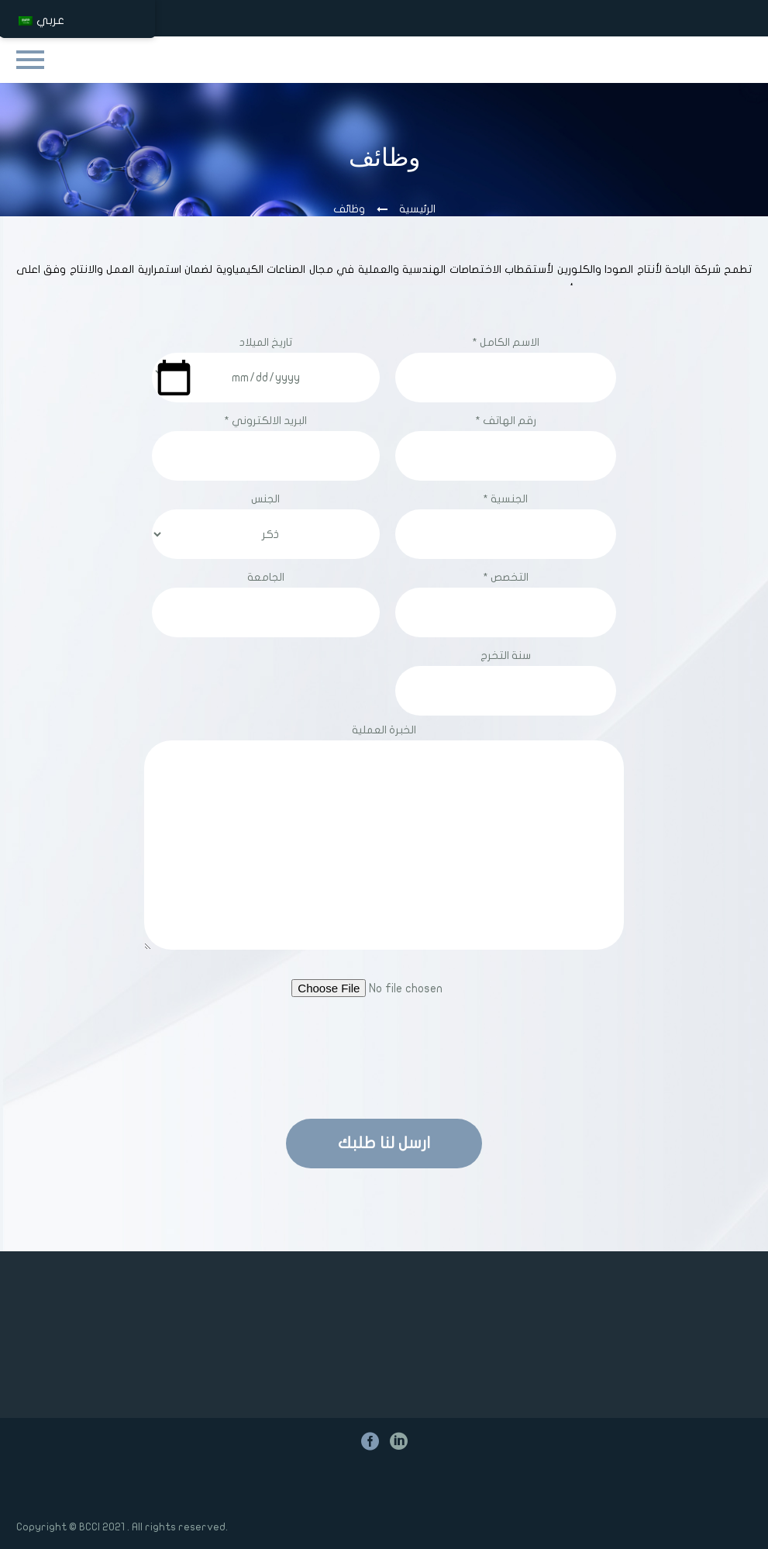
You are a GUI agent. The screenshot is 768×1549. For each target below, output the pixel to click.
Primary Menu (30, 59)
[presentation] (384, 1056)
